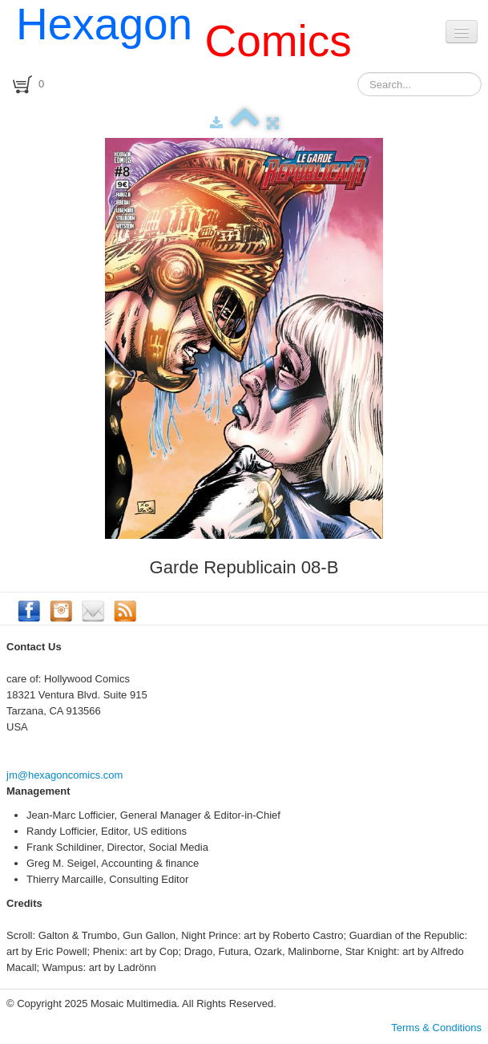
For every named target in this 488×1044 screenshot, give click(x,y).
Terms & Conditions (436, 1028)
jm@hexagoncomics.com (64, 775)
